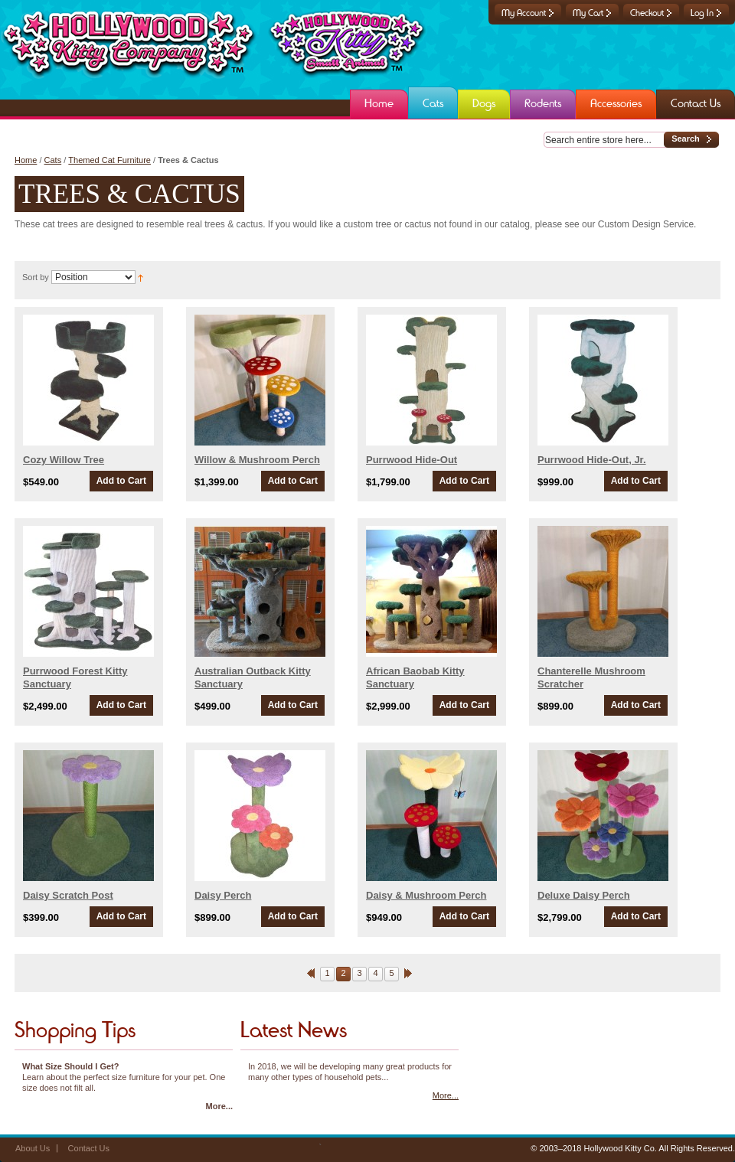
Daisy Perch (222, 895)
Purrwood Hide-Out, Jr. (591, 459)
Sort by (35, 277)
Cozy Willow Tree (63, 459)
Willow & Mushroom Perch (257, 459)
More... (219, 1106)
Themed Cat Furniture (109, 160)
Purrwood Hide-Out (411, 459)
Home (26, 160)
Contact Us (88, 1148)
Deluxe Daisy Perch (583, 895)
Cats (53, 160)
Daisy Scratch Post (68, 895)
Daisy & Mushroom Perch (426, 895)
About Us (32, 1148)
